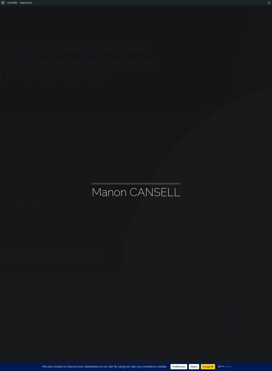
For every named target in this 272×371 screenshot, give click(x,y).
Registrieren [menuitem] (26, 2)
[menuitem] (3, 3)
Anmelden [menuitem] (12, 2)
